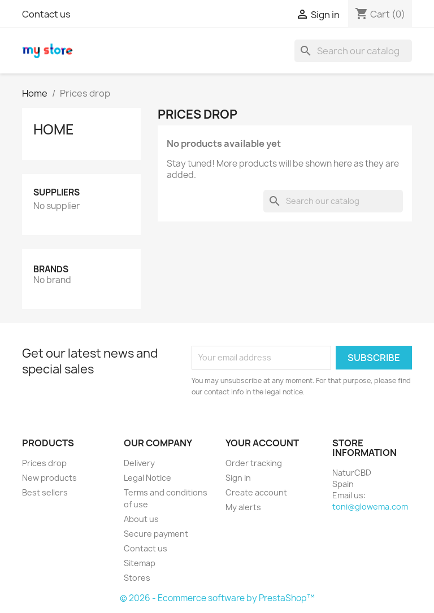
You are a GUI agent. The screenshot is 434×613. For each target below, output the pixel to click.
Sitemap (139, 563)
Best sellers (45, 492)
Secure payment (156, 533)
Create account (256, 492)
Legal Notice (147, 477)
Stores (137, 577)
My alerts (243, 507)
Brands (50, 269)
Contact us (46, 14)
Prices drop (44, 463)
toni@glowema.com (370, 506)
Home (53, 129)
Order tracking (253, 463)
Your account (262, 443)
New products (49, 477)
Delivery (139, 463)
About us (141, 519)
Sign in (238, 477)
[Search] (353, 51)
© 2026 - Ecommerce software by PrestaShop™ (217, 598)
